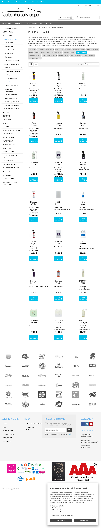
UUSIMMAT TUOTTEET (10, 28)
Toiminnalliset (57, 509)
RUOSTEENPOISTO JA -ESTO (10, 156)
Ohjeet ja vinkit (46, 23)
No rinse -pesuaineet (89, 55)
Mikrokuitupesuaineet (35, 58)
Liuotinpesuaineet (57, 52)
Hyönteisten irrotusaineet (49, 55)
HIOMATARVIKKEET (9, 151)
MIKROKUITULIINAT (10, 144)
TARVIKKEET (7, 148)
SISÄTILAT (6, 116)
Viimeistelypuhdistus (35, 55)
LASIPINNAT (7, 119)
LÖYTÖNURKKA (8, 32)
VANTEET (6, 123)
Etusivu (4, 456)
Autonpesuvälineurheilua (32, 456)
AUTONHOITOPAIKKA (10, 178)
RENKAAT (6, 127)
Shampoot (68, 49)
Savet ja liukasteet (76, 55)
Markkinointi (56, 513)
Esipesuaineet (59, 49)
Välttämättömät (58, 507)
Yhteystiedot (29, 2)
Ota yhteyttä (41, 2)
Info (8, 2)
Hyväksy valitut (60, 521)
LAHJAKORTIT (7, 175)
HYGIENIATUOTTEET (10, 164)
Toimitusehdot (17, 2)
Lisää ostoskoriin (39, 107)
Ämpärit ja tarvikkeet (92, 49)
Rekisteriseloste (7, 463)
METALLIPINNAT (9, 137)
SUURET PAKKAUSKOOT (11, 168)
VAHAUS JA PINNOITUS (11, 109)
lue (70, 465)
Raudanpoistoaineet (69, 52)
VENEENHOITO (8, 161)
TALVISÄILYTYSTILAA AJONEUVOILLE (10, 183)
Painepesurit (40, 49)
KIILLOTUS (6, 112)
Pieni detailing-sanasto (32, 458)
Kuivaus (31, 52)
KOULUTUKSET (8, 171)
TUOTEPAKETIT (8, 35)
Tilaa (69, 461)
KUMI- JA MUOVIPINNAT (11, 130)
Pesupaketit (32, 49)
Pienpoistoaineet (81, 52)
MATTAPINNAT (8, 141)
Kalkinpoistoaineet (63, 55)
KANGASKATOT (8, 134)
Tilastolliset (56, 511)
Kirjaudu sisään (94, 6)
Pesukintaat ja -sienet (79, 49)
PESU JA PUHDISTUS (10, 39)
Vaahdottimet (50, 49)
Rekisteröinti (83, 6)
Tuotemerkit (7, 23)
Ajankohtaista (31, 23)
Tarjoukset (19, 23)
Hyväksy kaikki (84, 521)
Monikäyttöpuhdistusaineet (42, 52)
